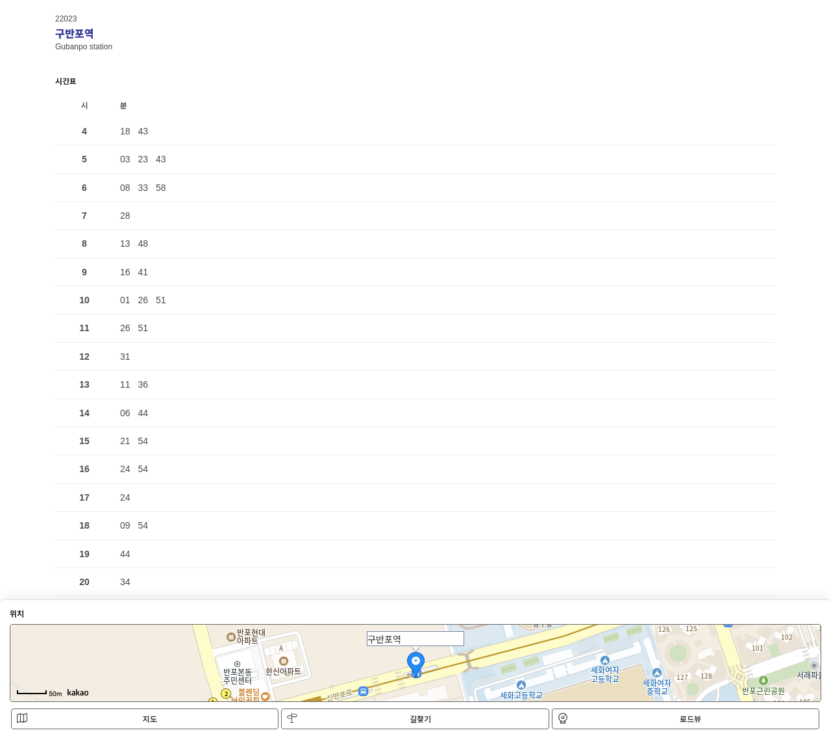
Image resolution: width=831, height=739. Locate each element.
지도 (87, 718)
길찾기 (359, 718)
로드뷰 (630, 718)
